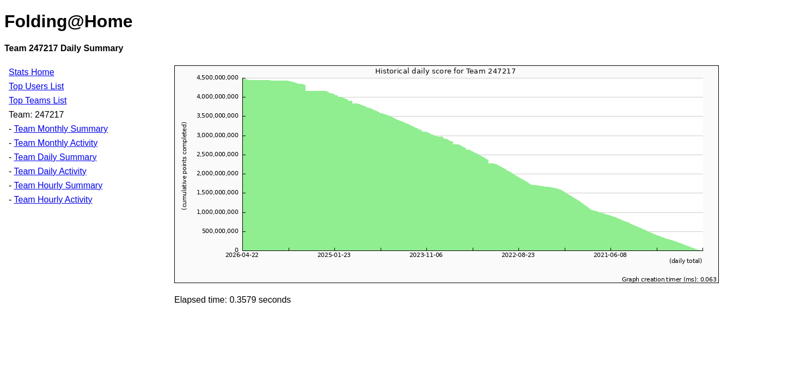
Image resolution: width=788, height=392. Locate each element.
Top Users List (36, 86)
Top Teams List (37, 100)
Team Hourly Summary (58, 185)
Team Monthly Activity (55, 143)
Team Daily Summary (55, 157)
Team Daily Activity (50, 171)
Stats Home (31, 72)
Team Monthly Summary (61, 128)
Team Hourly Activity (53, 199)
